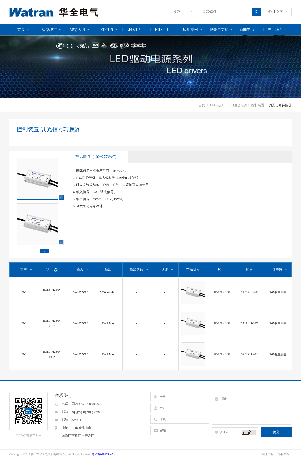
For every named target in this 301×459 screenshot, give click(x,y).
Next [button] (44, 251)
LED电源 (105, 30)
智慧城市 (49, 30)
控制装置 (257, 105)
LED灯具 (134, 30)
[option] (150, 66)
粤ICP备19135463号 (104, 454)
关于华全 (275, 30)
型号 (52, 270)
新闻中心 (246, 30)
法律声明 (267, 454)
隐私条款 (283, 454)
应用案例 (190, 30)
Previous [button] (30, 251)
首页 (21, 30)
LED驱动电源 (237, 105)
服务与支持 (218, 30)
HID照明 (162, 30)
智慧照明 (77, 30)
